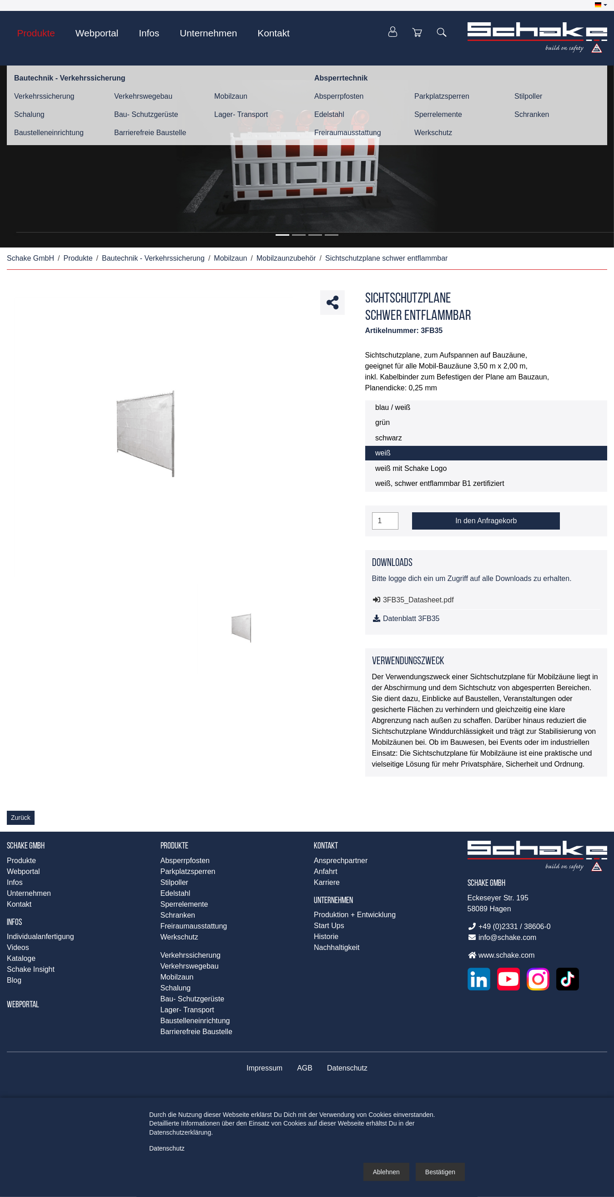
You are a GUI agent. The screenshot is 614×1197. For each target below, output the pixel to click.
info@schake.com (502, 937)
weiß (383, 453)
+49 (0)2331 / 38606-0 (509, 926)
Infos (14, 922)
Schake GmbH (26, 846)
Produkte (174, 846)
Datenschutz (167, 1148)
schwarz (388, 438)
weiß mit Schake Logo (411, 468)
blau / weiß (392, 407)
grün (382, 422)
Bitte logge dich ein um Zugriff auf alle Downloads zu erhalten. (472, 578)
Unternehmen (333, 900)
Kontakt (326, 846)
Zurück (20, 817)
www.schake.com (501, 955)
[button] (600, 5)
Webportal (23, 1005)
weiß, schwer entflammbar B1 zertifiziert (439, 483)
